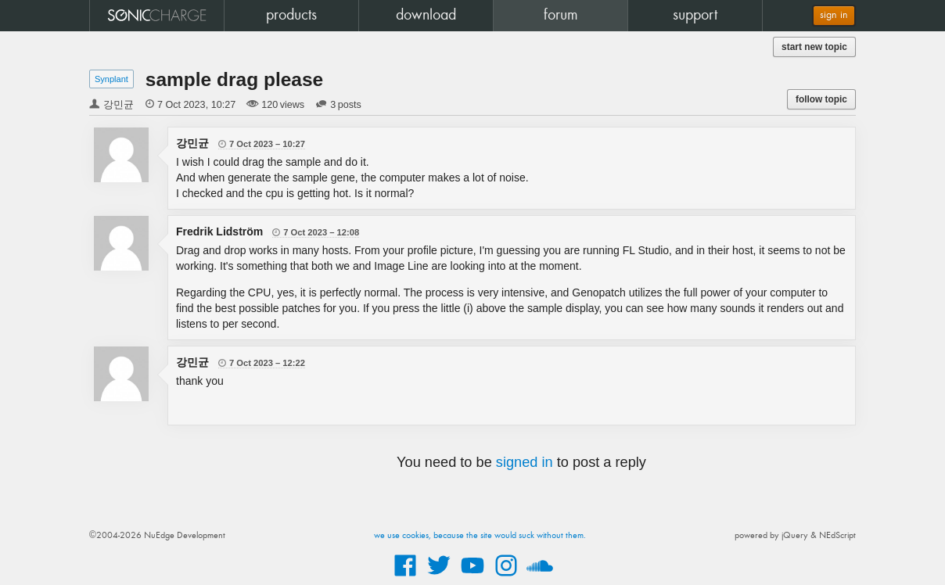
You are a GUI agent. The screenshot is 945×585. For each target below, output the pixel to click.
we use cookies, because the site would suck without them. (480, 535)
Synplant (111, 79)
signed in (524, 462)
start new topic (814, 46)
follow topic (821, 99)
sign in (834, 15)
